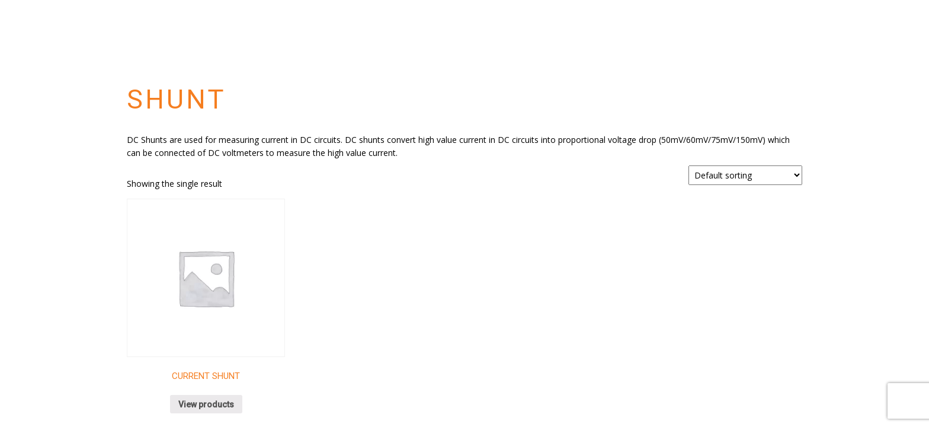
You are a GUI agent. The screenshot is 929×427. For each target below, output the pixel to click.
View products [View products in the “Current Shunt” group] (206, 404)
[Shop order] (745, 175)
